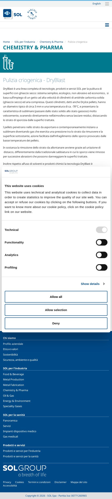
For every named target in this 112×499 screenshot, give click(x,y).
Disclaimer (60, 482)
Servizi (7, 426)
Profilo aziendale (13, 344)
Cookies (19, 482)
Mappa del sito (79, 482)
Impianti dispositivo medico (19, 431)
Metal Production (13, 379)
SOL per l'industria (25, 42)
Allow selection (56, 310)
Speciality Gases (12, 406)
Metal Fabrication (13, 385)
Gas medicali (10, 436)
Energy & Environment (16, 401)
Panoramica (10, 420)
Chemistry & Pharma (51, 42)
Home (6, 42)
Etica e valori (10, 349)
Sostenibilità (10, 354)
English (97, 3)
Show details (90, 284)
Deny (56, 323)
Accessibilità (10, 485)
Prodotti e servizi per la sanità (20, 456)
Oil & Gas (8, 395)
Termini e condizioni (39, 482)
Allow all (56, 296)
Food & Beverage (13, 374)
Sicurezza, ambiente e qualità (20, 360)
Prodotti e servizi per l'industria (21, 451)
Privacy (7, 482)
